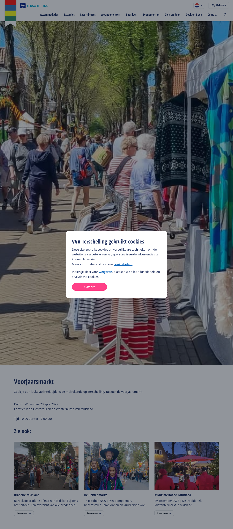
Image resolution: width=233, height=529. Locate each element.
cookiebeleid (123, 264)
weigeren (105, 272)
